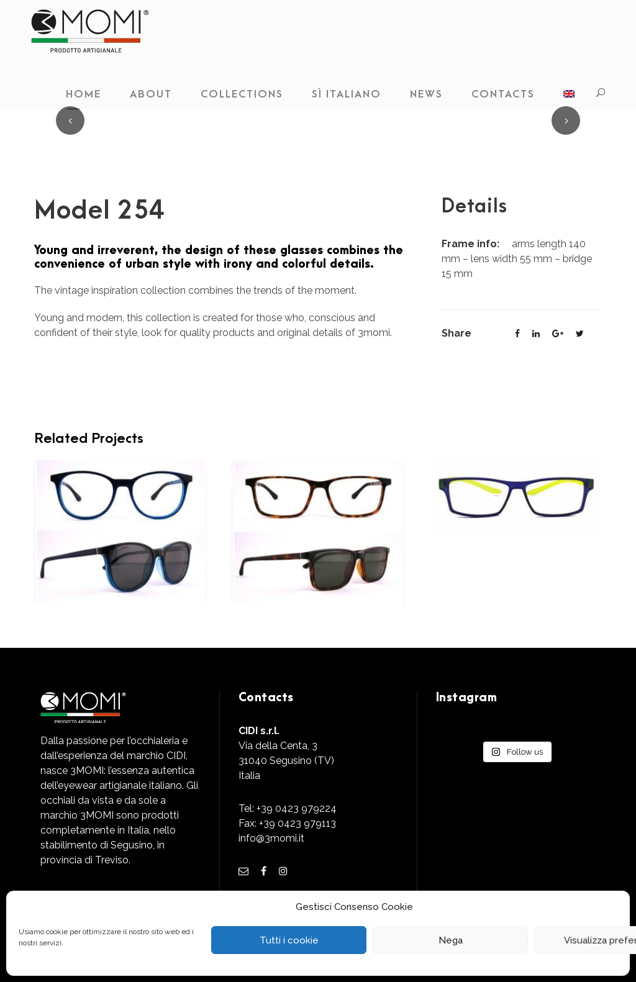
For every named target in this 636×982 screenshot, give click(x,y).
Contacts (503, 94)
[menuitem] (569, 97)
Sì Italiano (346, 94)
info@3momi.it (271, 838)
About (151, 94)
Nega (450, 940)
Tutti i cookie (289, 940)
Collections (242, 94)
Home (83, 94)
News (426, 94)
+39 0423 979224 (297, 808)
